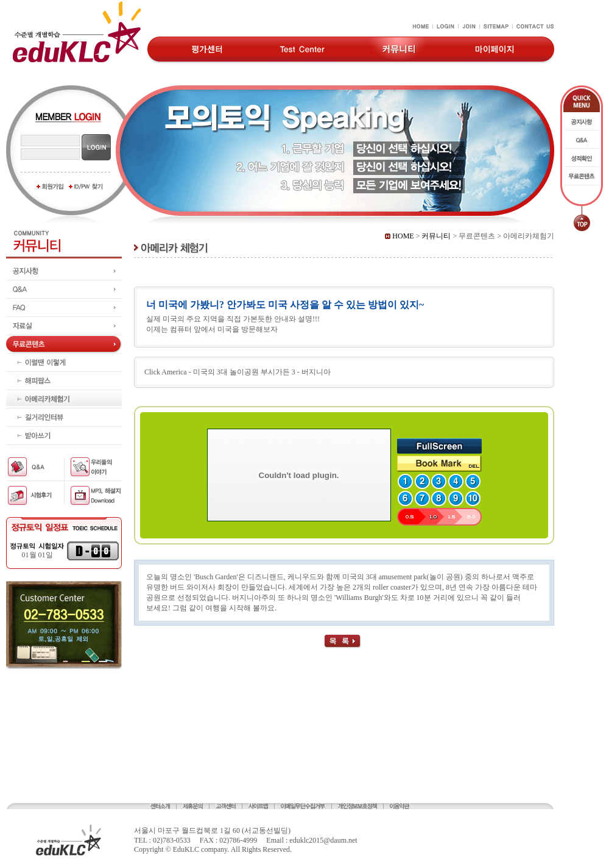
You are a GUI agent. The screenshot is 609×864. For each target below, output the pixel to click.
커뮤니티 (436, 236)
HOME (399, 236)
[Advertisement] (64, 727)
